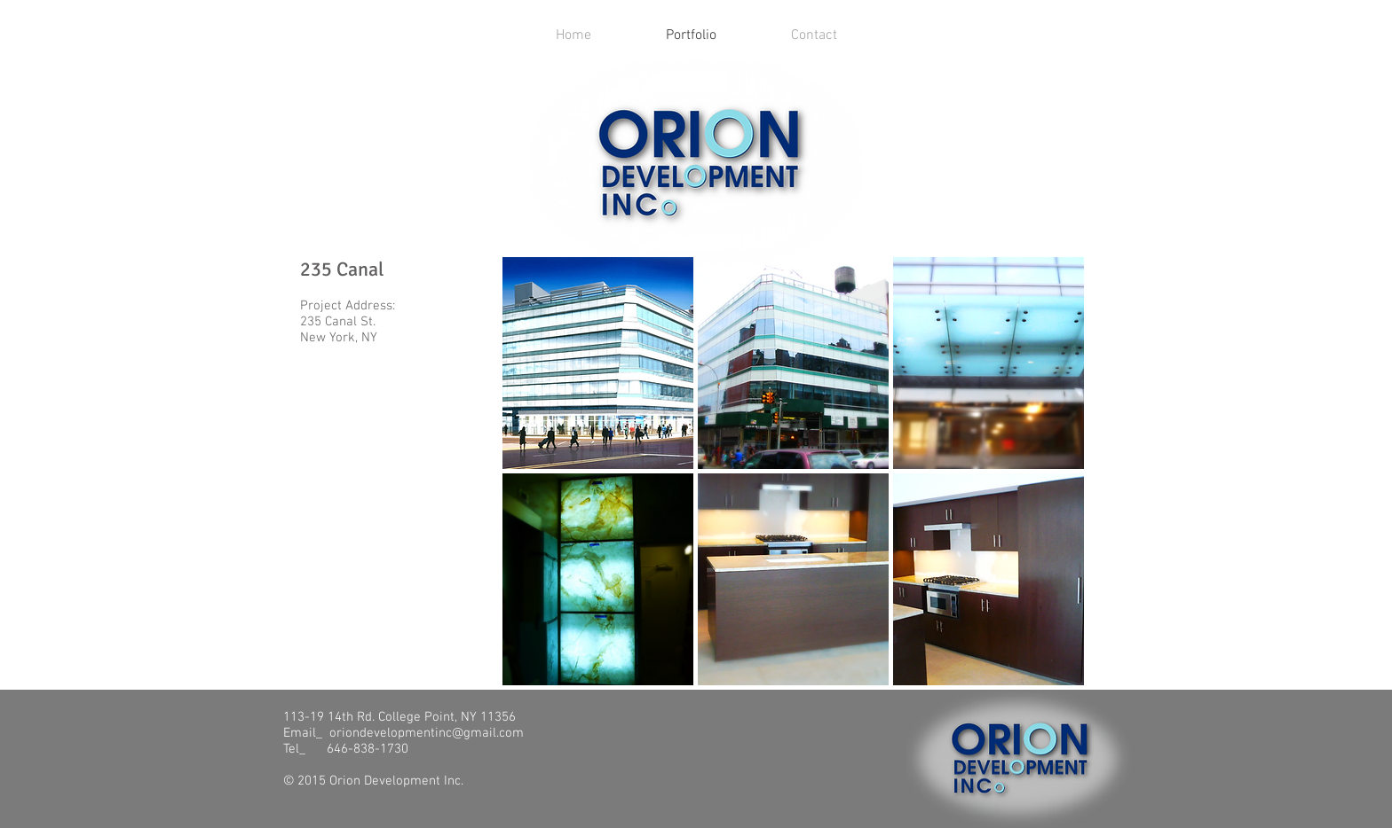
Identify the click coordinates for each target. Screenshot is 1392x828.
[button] (597, 363)
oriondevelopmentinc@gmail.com (426, 733)
